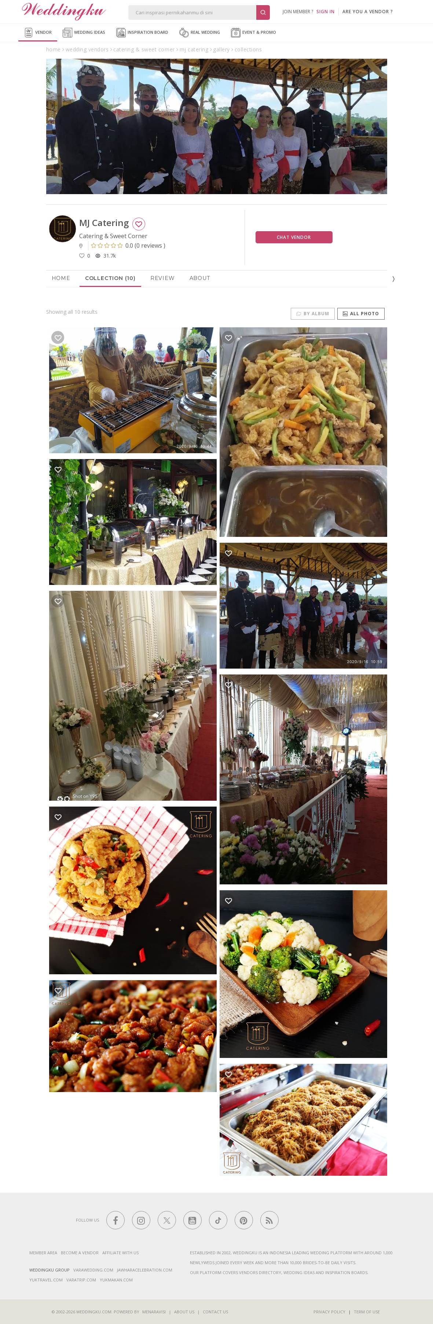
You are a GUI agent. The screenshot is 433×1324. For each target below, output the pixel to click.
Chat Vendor (294, 237)
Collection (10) (110, 278)
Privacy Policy (329, 1311)
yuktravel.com (46, 1280)
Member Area (43, 1252)
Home (61, 278)
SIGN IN (325, 11)
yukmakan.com (116, 1280)
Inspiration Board (142, 32)
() (128, 245)
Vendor (38, 32)
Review (162, 278)
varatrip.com (81, 1280)
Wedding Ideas (84, 32)
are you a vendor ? (367, 11)
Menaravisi (154, 1311)
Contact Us (215, 1311)
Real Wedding (199, 32)
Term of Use (367, 1311)
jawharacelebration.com (144, 1270)
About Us (184, 1311)
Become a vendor (80, 1252)
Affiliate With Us (120, 1252)
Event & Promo (253, 32)
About (200, 278)
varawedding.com (93, 1270)
